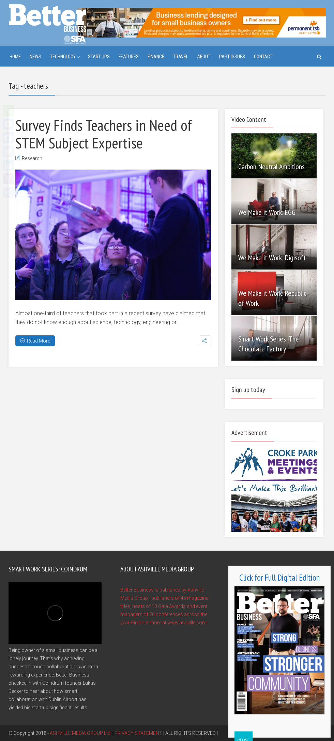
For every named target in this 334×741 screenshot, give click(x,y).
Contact (263, 56)
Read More (35, 341)
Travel (180, 56)
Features (129, 56)
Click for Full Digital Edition (279, 577)
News (35, 56)
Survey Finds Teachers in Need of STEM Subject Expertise (103, 133)
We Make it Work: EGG (266, 212)
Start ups (99, 56)
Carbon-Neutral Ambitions (271, 166)
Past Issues (232, 56)
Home (15, 56)
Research (32, 158)
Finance (156, 56)
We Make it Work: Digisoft (272, 257)
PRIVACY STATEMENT (138, 733)
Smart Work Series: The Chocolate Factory (268, 343)
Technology (63, 56)
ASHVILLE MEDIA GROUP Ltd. (80, 733)
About (203, 56)
